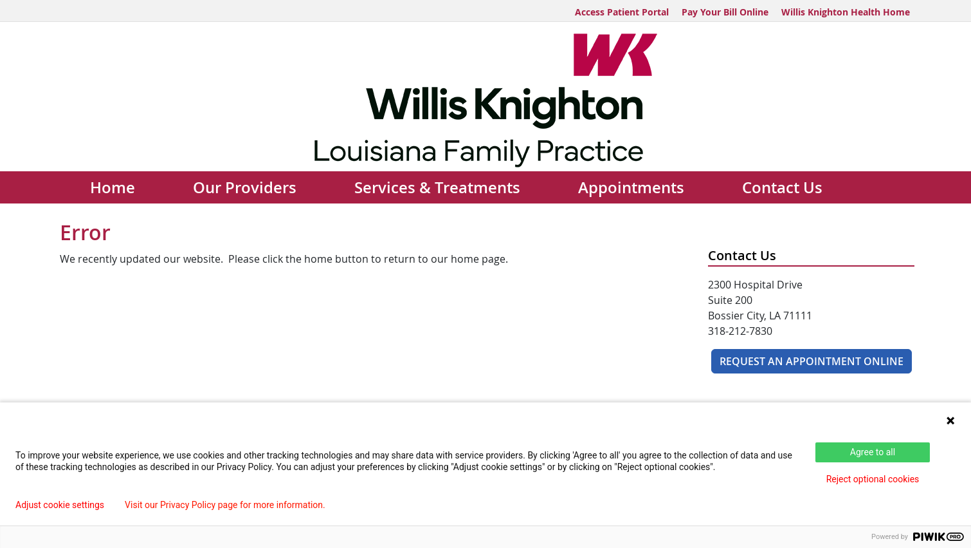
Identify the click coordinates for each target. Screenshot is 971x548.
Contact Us (782, 187)
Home (112, 187)
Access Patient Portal (622, 12)
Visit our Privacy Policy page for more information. (225, 505)
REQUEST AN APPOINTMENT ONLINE (811, 361)
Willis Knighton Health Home (845, 12)
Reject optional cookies (873, 479)
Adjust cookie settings (59, 505)
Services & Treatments (437, 187)
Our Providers (244, 187)
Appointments (631, 187)
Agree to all (872, 452)
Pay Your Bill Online (725, 12)
